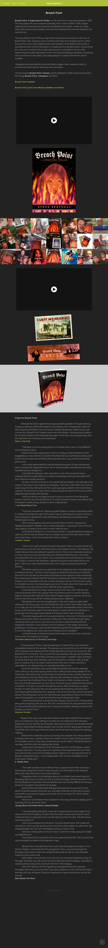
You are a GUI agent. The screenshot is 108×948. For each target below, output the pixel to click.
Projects (6, 3)
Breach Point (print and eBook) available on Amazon (39, 87)
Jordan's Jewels (22, 540)
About (14, 3)
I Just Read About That (26, 505)
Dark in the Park (22, 441)
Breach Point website (25, 81)
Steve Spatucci (54, 3)
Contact (22, 3)
